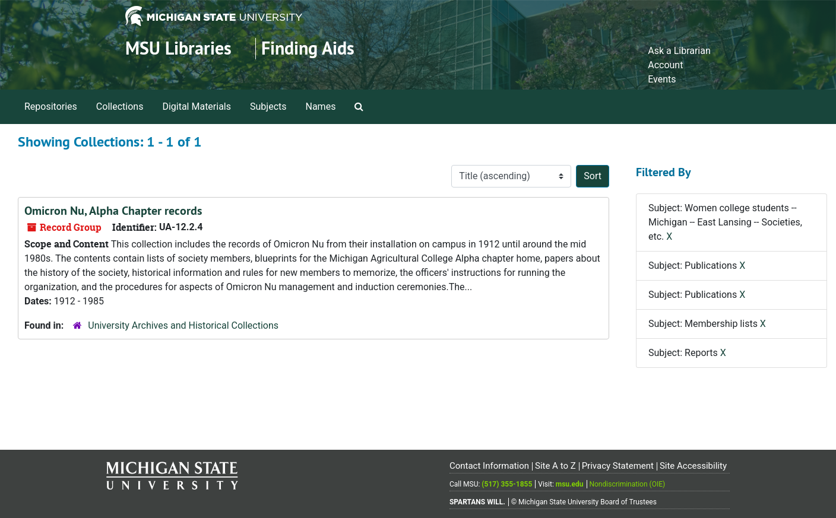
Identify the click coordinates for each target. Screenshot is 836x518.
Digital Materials (196, 106)
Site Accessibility (693, 465)
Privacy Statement (618, 465)
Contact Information (489, 465)
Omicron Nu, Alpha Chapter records (113, 210)
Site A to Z (555, 465)
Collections (120, 106)
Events (662, 79)
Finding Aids (307, 48)
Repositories (50, 106)
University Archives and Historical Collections (183, 325)
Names (321, 106)
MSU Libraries (178, 48)
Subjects (268, 106)
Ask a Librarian (679, 50)
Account (665, 65)
